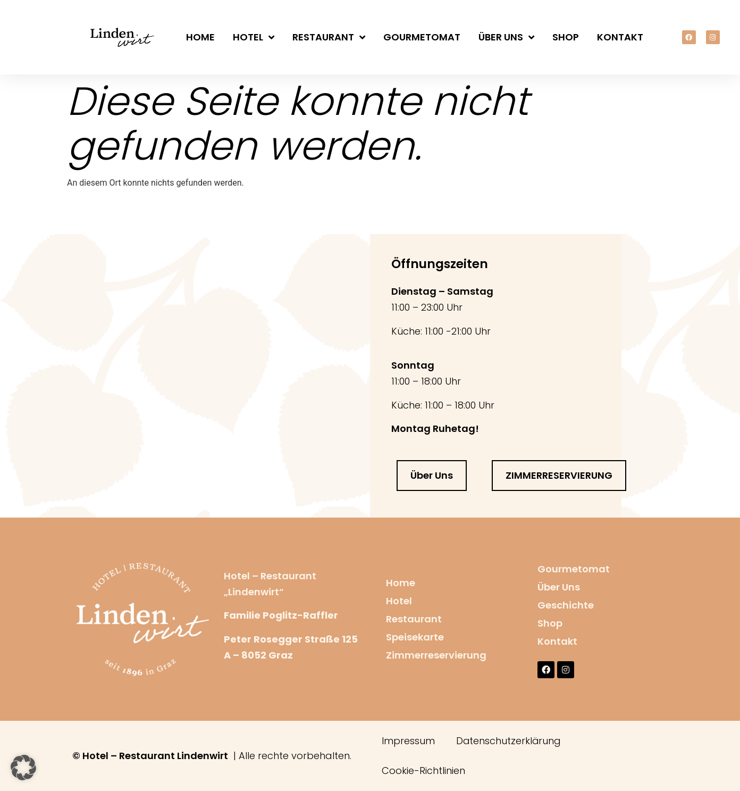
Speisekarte (415, 637)
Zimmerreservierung (436, 655)
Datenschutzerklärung (509, 740)
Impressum (408, 740)
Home (200, 37)
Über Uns (506, 37)
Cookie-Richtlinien (423, 770)
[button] (23, 767)
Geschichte (565, 605)
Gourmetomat (421, 37)
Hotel (253, 37)
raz (284, 655)
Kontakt (620, 37)
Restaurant (328, 37)
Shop (565, 37)
